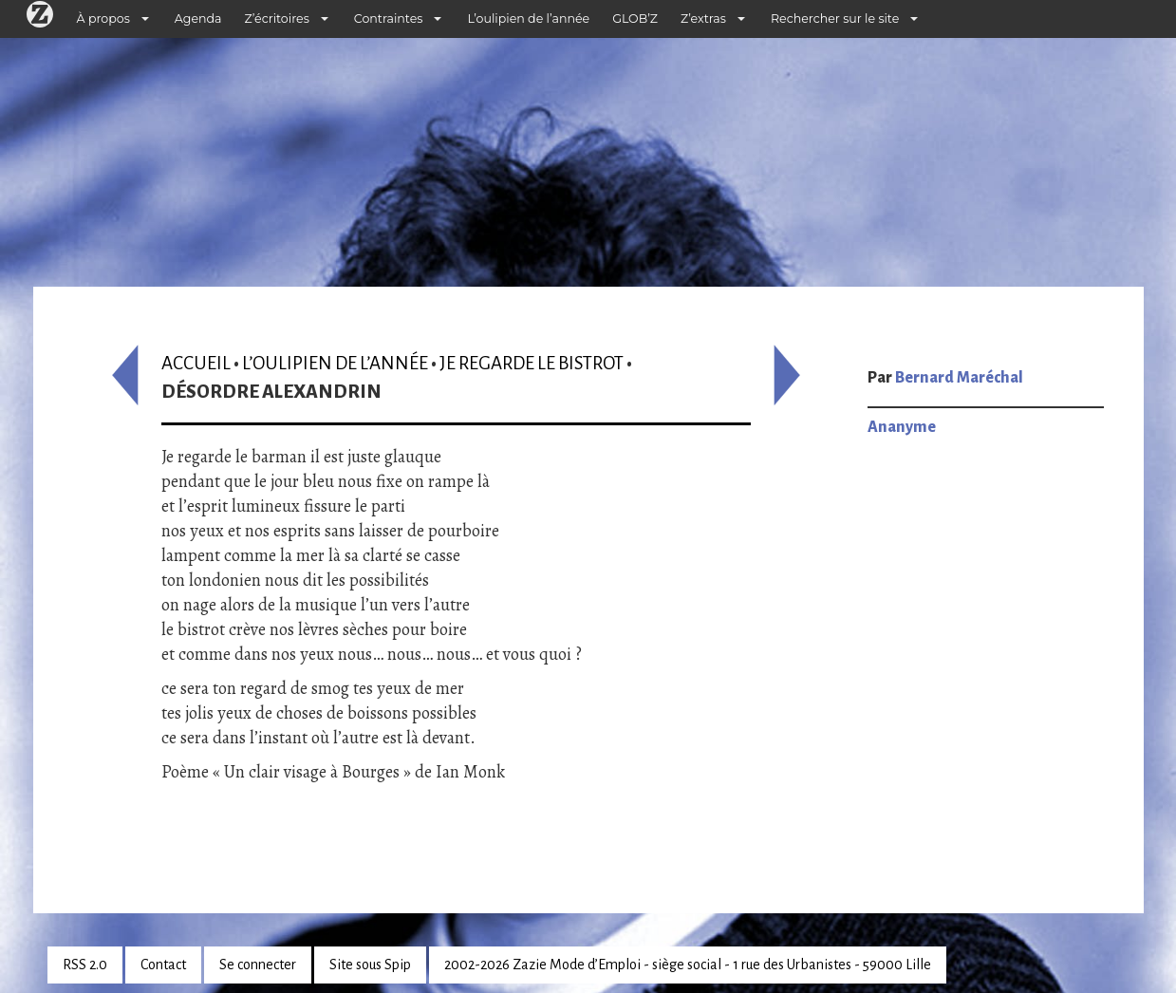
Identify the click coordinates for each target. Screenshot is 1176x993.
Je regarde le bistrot (531, 363)
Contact (163, 964)
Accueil (196, 363)
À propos (103, 18)
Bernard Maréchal (959, 377)
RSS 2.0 (85, 964)
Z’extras (703, 18)
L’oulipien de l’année (528, 18)
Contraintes (388, 18)
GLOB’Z (635, 18)
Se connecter (257, 964)
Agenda (198, 18)
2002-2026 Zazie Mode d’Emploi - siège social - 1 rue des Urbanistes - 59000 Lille (687, 964)
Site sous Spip (370, 964)
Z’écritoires (277, 18)
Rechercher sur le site (835, 18)
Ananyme (902, 427)
